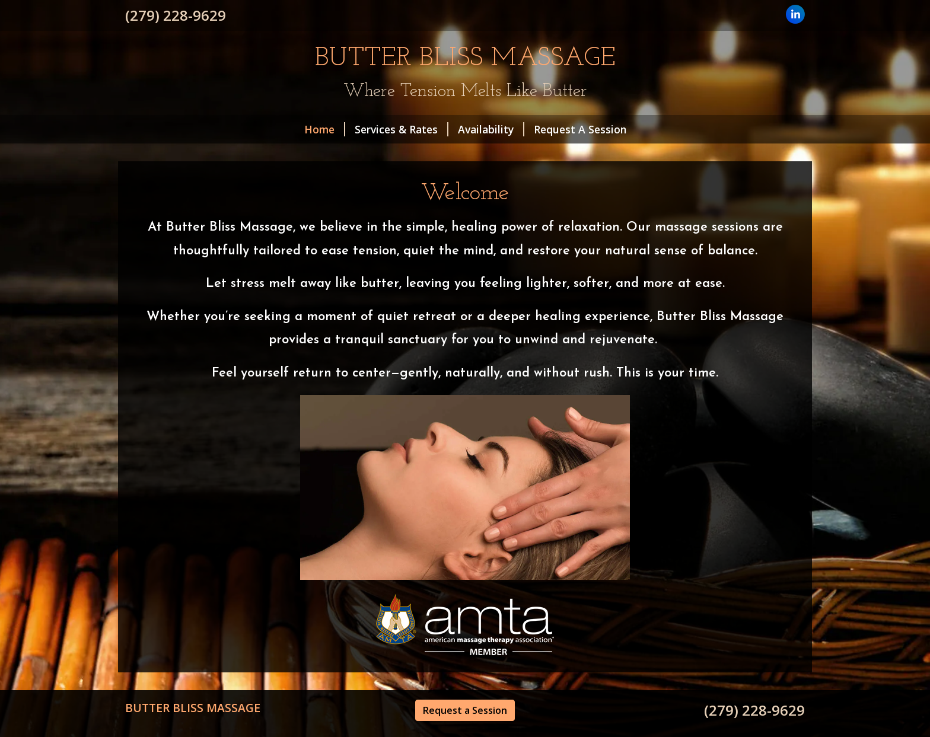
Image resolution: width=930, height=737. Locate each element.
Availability (491, 129)
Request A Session (580, 129)
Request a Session (465, 710)
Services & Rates (401, 129)
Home (324, 129)
